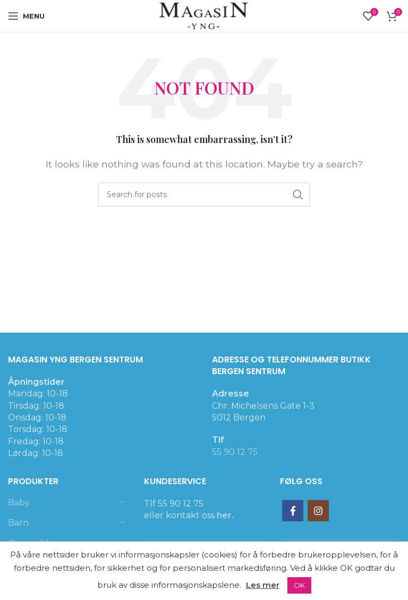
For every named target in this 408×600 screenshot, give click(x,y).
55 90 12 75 (235, 452)
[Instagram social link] (318, 510)
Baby (19, 502)
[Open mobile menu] (26, 16)
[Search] (204, 194)
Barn (18, 523)
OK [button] (299, 585)
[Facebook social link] (292, 510)
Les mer (262, 585)
